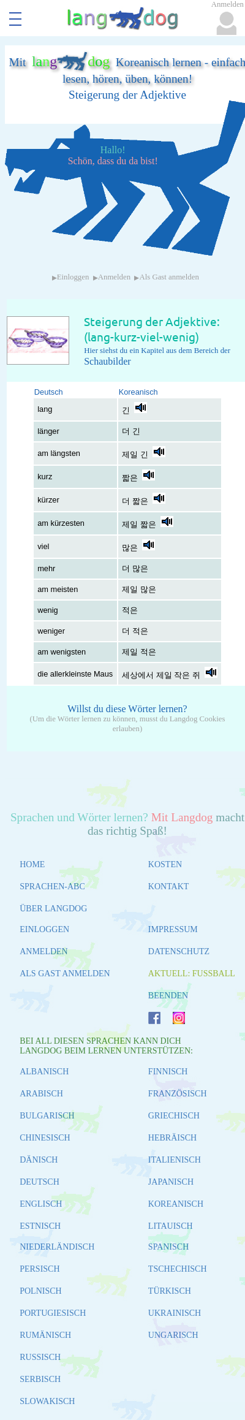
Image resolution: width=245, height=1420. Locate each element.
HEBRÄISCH (172, 1137)
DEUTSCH (39, 1181)
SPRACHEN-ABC (52, 886)
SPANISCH (168, 1246)
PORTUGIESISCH (53, 1313)
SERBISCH (40, 1379)
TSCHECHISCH (177, 1269)
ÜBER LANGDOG (53, 908)
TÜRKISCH (169, 1291)
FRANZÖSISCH (177, 1093)
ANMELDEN (44, 951)
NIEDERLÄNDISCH (57, 1246)
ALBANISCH (44, 1071)
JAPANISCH (171, 1181)
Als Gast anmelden (168, 277)
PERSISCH (39, 1269)
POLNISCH (40, 1291)
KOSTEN (165, 864)
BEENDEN (168, 995)
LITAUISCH (170, 1226)
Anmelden (114, 277)
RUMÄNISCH (45, 1335)
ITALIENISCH (174, 1159)
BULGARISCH (47, 1115)
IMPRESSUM (173, 929)
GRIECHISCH (174, 1115)
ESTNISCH (40, 1226)
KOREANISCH (175, 1204)
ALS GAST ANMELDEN (65, 973)
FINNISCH (168, 1071)
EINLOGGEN (44, 929)
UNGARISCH (173, 1335)
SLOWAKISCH (47, 1401)
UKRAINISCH (174, 1313)
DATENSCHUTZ (178, 951)
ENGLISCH (41, 1204)
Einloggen (73, 277)
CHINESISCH (45, 1137)
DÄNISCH (39, 1159)
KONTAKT (168, 886)
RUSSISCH (40, 1357)
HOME (32, 864)
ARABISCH (41, 1093)
